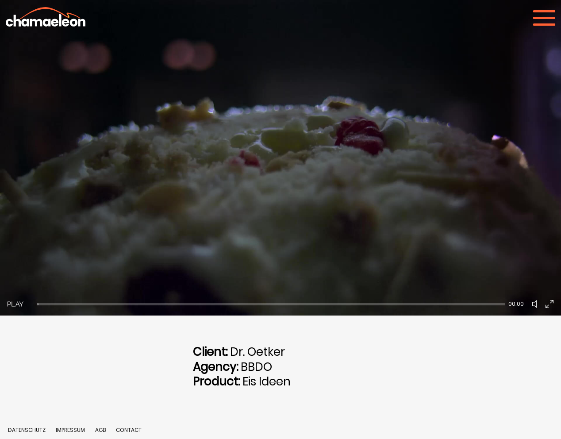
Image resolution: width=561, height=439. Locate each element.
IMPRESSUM (71, 430)
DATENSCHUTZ (27, 430)
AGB (100, 430)
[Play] (15, 304)
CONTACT (129, 430)
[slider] (271, 304)
